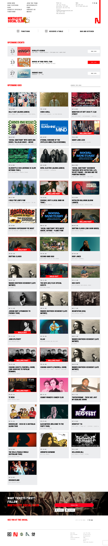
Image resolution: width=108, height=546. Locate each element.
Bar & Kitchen (13, 5)
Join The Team (32, 3)
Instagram (70, 510)
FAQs (28, 7)
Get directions (60, 13)
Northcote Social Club (19, 20)
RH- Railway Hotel (27, 534)
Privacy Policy (87, 534)
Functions (12, 11)
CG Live (33, 534)
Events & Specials (15, 9)
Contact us (31, 9)
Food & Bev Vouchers (88, 542)
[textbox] (85, 85)
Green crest (21, 534)
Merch (29, 11)
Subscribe (74, 505)
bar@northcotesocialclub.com (64, 10)
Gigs (9, 7)
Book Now (11, 3)
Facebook (59, 510)
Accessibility (32, 5)
